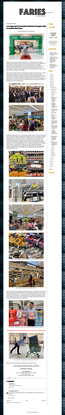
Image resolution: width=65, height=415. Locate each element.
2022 (51, 81)
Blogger (36, 412)
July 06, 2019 (11, 387)
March (52, 152)
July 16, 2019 (11, 395)
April (52, 150)
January (52, 155)
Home (26, 400)
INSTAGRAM (23, 368)
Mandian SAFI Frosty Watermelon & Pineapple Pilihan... (54, 117)
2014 (51, 161)
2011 (51, 166)
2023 (51, 79)
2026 (51, 74)
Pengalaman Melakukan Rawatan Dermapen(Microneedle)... (54, 105)
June (52, 147)
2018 (51, 157)
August (52, 94)
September (53, 92)
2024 (51, 77)
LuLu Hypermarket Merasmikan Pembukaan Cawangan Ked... (54, 138)
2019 (51, 86)
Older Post (44, 400)
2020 (51, 84)
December (53, 87)
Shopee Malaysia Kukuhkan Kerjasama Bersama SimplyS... (54, 99)
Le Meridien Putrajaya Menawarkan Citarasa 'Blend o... (54, 132)
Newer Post (9, 400)
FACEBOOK (29, 368)
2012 (51, 164)
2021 (51, 82)
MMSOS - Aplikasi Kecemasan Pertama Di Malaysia (54, 53)
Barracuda (11, 383)
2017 (51, 159)
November (53, 89)
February (53, 154)
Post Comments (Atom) (16, 402)
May (52, 149)
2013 (51, 162)
